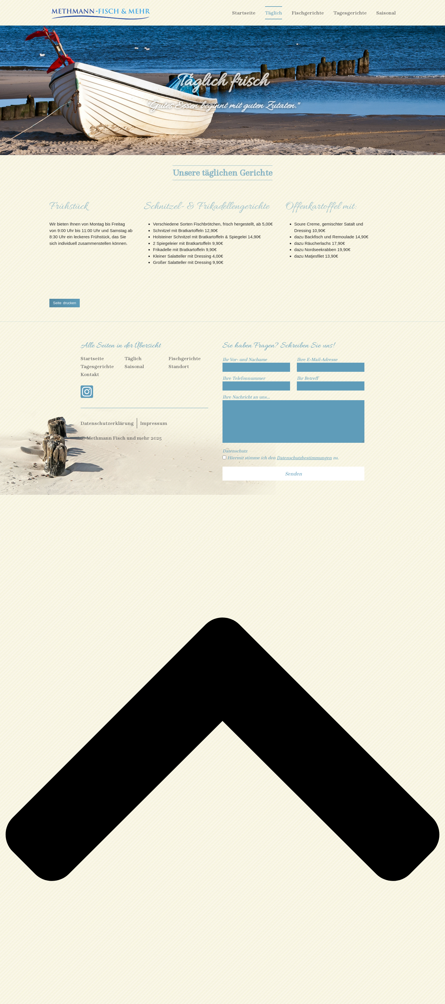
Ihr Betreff (330, 382)
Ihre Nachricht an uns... (293, 419)
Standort (179, 366)
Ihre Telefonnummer (256, 382)
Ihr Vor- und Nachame (256, 363)
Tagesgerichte (350, 13)
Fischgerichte (308, 13)
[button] (64, 303)
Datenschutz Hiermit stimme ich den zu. (280, 454)
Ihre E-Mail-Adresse (330, 363)
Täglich (273, 13)
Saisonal (386, 13)
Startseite (243, 13)
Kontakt (90, 374)
